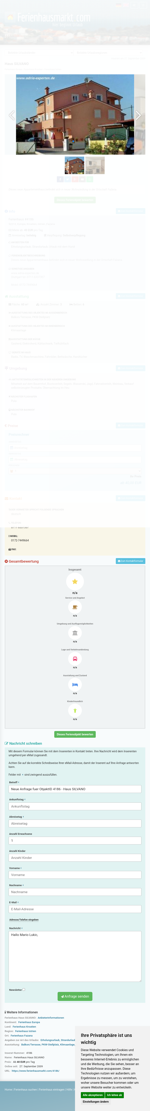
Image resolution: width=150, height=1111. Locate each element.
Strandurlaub (68, 1040)
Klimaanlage (67, 1044)
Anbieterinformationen (51, 1017)
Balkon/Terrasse (30, 1044)
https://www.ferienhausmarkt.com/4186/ (35, 1070)
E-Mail (13, 902)
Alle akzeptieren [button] (93, 1095)
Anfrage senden (75, 996)
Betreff (14, 782)
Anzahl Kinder (17, 851)
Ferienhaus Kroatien (24, 1026)
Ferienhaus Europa (29, 1022)
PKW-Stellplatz (50, 1044)
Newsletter (17, 989)
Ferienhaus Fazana (22, 1035)
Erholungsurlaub (50, 1040)
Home (8, 1089)
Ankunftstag (17, 799)
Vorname (15, 868)
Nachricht (15, 928)
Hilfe (69, 1089)
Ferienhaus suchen (25, 1089)
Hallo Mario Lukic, (75, 956)
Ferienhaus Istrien (25, 1031)
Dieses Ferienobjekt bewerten (75, 734)
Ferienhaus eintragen (51, 1089)
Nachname (16, 885)
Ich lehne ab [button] (114, 1095)
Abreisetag (16, 816)
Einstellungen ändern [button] (96, 1101)
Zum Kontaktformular (130, 561)
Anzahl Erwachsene (20, 833)
